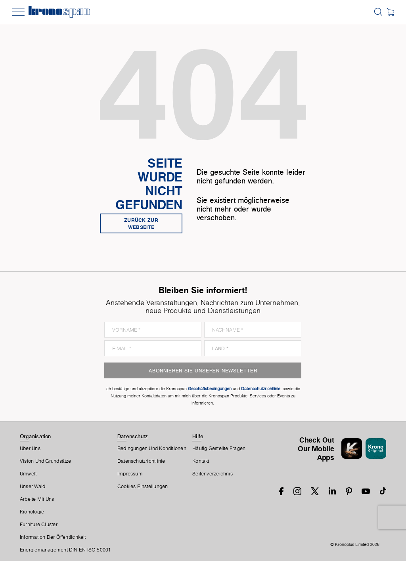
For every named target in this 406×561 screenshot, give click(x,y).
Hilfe (197, 436)
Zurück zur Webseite (141, 223)
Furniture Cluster (38, 524)
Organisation (35, 436)
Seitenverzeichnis (212, 474)
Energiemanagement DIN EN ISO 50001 (65, 550)
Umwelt (28, 474)
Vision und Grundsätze (45, 461)
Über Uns (30, 448)
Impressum (130, 474)
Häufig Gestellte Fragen (218, 448)
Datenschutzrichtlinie (141, 461)
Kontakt (200, 461)
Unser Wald (32, 486)
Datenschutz (132, 436)
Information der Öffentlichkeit (53, 537)
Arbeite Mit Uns (37, 499)
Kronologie (32, 512)
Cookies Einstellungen (142, 486)
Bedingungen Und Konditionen (151, 448)
